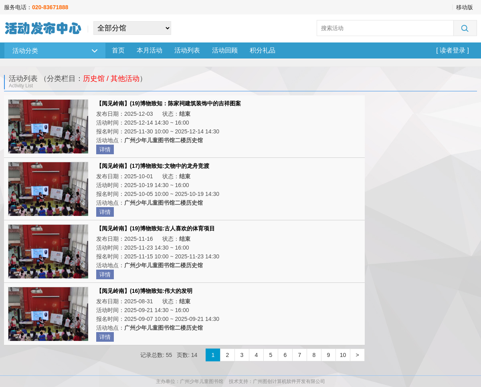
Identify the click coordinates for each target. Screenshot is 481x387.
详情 (105, 149)
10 (343, 355)
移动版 (464, 7)
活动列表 (187, 50)
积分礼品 (262, 50)
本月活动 (149, 50)
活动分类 (54, 50)
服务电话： (36, 7)
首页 (118, 50)
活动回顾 (225, 50)
